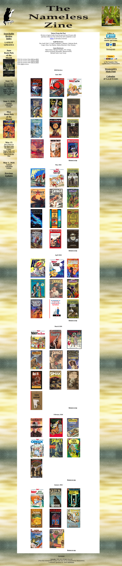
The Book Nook (9, 84)
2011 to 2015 (35, 59)
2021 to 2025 (35, 62)
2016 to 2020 (35, 61)
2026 (22, 64)
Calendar (110, 76)
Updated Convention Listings (8, 105)
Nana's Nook (7, 89)
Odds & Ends (7, 91)
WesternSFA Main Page (111, 70)
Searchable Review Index (9, 36)
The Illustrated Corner (9, 87)
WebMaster (71, 562)
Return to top (73, 160)
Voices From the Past (9, 93)
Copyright (53, 559)
